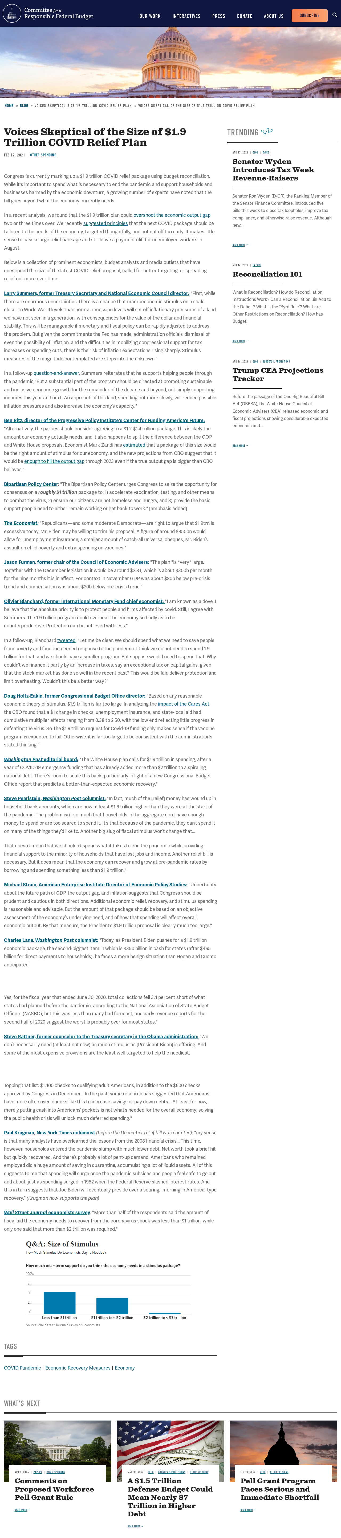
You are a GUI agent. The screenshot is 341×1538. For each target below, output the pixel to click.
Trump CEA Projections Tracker (278, 375)
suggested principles (105, 223)
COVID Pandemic (22, 1368)
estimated (134, 445)
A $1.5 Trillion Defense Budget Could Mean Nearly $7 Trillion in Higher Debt (170, 1498)
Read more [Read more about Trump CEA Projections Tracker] (239, 445)
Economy (125, 1368)
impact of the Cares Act (183, 704)
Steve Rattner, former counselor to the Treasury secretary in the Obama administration (100, 1037)
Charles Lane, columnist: (51, 940)
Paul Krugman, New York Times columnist (49, 1133)
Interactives (187, 16)
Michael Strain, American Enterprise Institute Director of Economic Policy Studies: (96, 885)
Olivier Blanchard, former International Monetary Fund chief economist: (84, 601)
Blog (24, 105)
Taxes (266, 152)
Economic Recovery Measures (78, 1368)
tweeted (66, 640)
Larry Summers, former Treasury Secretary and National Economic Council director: (96, 293)
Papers (257, 265)
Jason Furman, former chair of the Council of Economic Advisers (76, 562)
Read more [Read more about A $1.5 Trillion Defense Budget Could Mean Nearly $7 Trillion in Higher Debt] (134, 1526)
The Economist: (21, 523)
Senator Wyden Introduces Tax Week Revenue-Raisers (273, 170)
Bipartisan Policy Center (31, 484)
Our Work (150, 16)
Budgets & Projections (276, 361)
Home (9, 105)
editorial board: (41, 759)
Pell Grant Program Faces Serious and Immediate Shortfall (280, 1489)
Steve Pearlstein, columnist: (55, 798)
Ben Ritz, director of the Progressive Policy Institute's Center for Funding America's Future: (104, 420)
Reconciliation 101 (267, 274)
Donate (244, 16)
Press (218, 16)
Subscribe (310, 15)
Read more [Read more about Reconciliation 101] (239, 341)
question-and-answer (56, 373)
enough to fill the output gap (54, 461)
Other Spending (43, 155)
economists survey (47, 1213)
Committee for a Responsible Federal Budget (48, 13)
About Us (274, 16)
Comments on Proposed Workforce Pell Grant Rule (54, 1489)
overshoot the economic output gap (171, 215)
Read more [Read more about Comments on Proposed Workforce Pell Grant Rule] (21, 1510)
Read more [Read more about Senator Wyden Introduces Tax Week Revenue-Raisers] (239, 245)
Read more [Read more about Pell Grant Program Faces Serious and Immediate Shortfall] (247, 1510)
